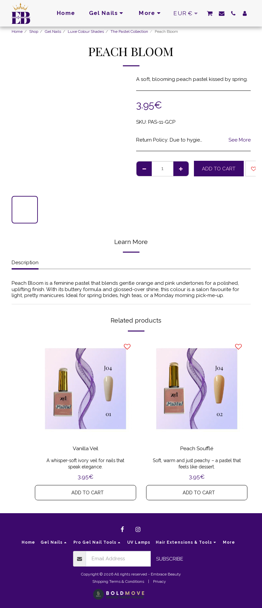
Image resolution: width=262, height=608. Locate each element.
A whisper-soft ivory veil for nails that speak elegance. (85, 464)
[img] (85, 388)
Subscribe (169, 559)
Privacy (159, 581)
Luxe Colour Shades (86, 31)
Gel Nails (53, 31)
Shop (33, 31)
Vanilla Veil (85, 449)
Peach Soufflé (196, 449)
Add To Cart (218, 169)
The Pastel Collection (129, 31)
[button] (210, 13)
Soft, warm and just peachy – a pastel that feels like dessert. (196, 464)
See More (239, 140)
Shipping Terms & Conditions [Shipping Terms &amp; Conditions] (118, 581)
